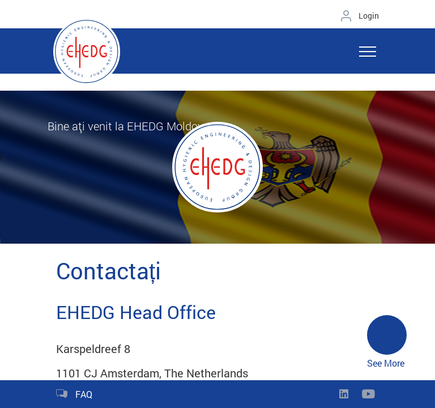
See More (387, 342)
